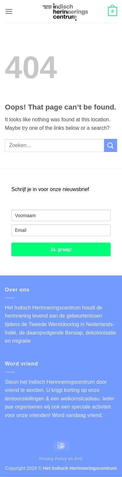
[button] (9, 11)
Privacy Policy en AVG (61, 458)
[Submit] (110, 145)
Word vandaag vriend (77, 415)
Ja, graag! (61, 249)
